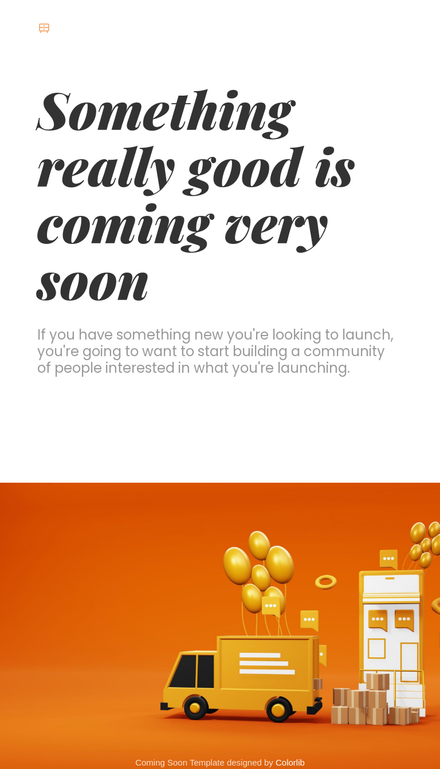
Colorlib (290, 762)
